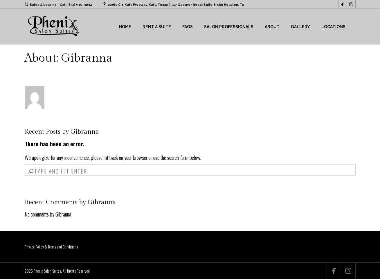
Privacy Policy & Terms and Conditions (51, 247)
